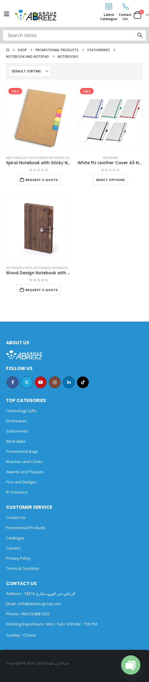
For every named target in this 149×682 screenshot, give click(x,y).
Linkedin (69, 382)
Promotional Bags (22, 451)
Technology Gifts (21, 410)
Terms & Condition (22, 568)
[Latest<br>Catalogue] (109, 6)
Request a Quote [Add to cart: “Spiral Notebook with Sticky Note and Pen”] (41, 179)
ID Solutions (17, 492)
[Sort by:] (30, 71)
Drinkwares (16, 421)
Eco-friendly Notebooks (47, 158)
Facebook (13, 382)
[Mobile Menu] (6, 14)
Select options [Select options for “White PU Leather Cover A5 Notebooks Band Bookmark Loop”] (110, 179)
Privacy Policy (18, 558)
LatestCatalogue (108, 16)
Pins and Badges (21, 482)
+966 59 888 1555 (35, 613)
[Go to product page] (38, 118)
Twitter (27, 382)
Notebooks (110, 158)
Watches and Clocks (24, 461)
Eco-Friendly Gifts (19, 268)
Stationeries (17, 431)
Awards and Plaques (25, 471)
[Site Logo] (35, 15)
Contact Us (15, 517)
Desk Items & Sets (17, 158)
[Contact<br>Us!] (125, 6)
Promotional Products (25, 527)
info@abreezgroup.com (39, 603)
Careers (13, 548)
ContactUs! (125, 16)
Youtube (41, 382)
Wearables (16, 441)
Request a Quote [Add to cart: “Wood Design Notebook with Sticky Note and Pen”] (41, 289)
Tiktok (83, 382)
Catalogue (15, 538)
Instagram (55, 382)
